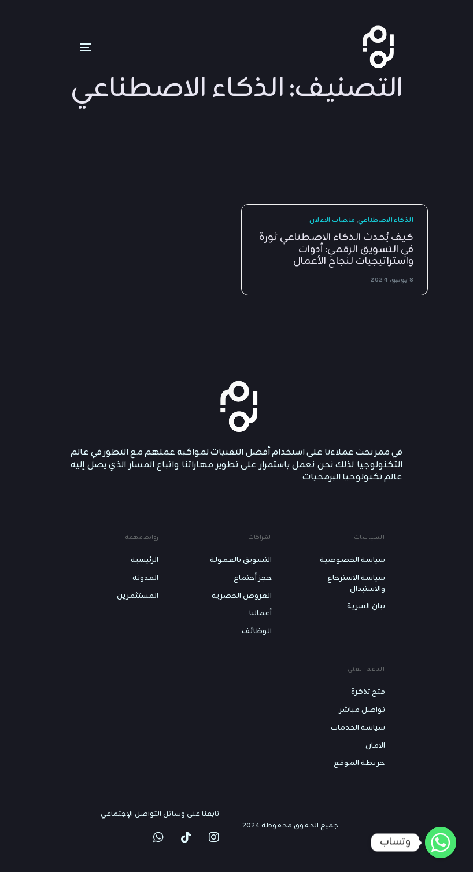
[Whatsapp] (440, 842)
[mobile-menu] (68, 47)
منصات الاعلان (332, 220)
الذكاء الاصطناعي (385, 220)
